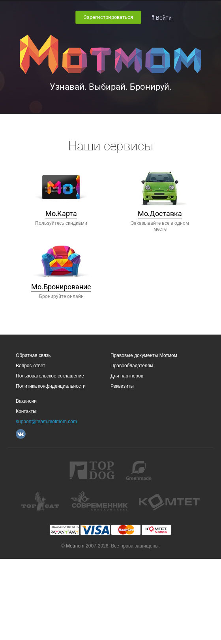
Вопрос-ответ (30, 365)
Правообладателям (131, 365)
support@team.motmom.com (46, 421)
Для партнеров (126, 376)
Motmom (75, 546)
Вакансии (26, 401)
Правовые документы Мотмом (143, 355)
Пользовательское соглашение (50, 376)
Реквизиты (122, 386)
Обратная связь (33, 355)
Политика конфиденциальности (51, 386)
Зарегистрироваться (108, 17)
